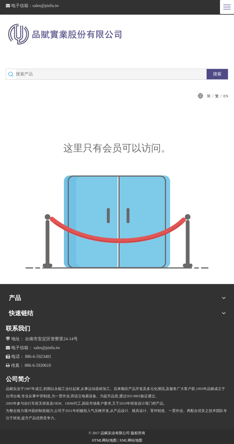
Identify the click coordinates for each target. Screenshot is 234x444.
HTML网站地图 (105, 440)
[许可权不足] (117, 222)
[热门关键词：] (217, 74)
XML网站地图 (130, 440)
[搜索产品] (111, 74)
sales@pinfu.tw (46, 5)
